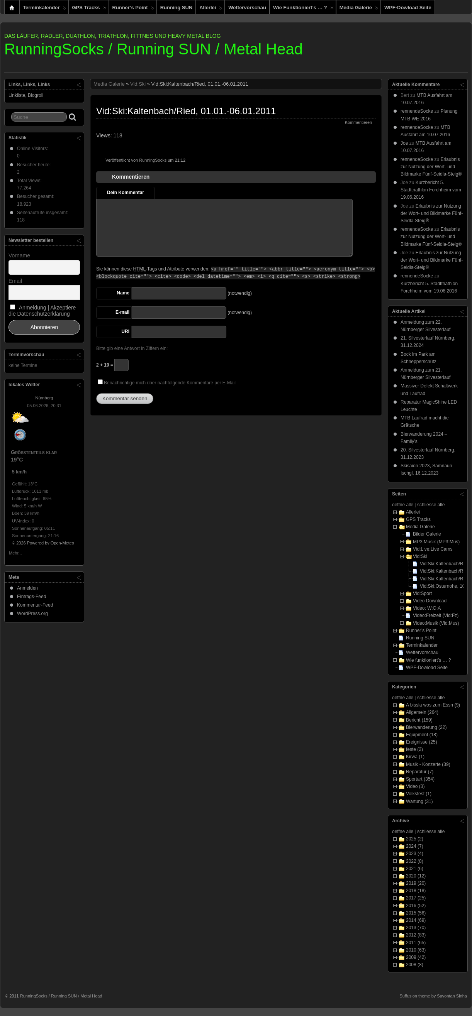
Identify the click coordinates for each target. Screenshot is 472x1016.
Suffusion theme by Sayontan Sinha (433, 996)
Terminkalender (44, 9)
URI (125, 331)
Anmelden (27, 588)
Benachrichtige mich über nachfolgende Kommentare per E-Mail (167, 382)
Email (15, 281)
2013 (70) (416, 927)
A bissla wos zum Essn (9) (433, 705)
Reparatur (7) (419, 771)
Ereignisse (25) (421, 742)
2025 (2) (414, 839)
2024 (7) (414, 846)
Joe (404, 143)
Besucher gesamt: (36, 196)
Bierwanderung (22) (426, 727)
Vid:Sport (422, 593)
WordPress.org (32, 613)
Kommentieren (358, 122)
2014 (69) (416, 920)
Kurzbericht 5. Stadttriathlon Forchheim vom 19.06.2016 (431, 190)
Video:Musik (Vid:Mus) (436, 623)
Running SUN (176, 7)
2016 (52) (416, 905)
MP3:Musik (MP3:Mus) (436, 541)
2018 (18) (416, 890)
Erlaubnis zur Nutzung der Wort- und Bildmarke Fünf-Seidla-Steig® (431, 167)
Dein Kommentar (125, 192)
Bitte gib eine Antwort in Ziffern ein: (132, 348)
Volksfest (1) (418, 793)
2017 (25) (416, 898)
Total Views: (30, 180)
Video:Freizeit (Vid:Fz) (435, 615)
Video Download (430, 601)
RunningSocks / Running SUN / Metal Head (153, 49)
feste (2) (414, 749)
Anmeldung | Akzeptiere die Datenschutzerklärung (42, 310)
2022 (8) (414, 861)
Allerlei (210, 9)
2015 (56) (416, 913)
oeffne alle (402, 504)
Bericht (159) (419, 720)
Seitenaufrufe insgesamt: (43, 212)
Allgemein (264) (422, 712)
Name (123, 293)
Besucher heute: (34, 164)
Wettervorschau (247, 7)
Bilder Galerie (427, 534)
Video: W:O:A (427, 608)
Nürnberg (44, 398)
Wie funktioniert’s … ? (303, 9)
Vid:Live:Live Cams (433, 549)
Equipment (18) (422, 734)
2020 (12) (416, 876)
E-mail (122, 312)
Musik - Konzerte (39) (428, 764)
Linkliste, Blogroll (25, 95)
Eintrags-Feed (31, 596)
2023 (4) (414, 853)
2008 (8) (414, 964)
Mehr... (15, 552)
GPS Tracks (89, 9)
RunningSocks (152, 160)
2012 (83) (416, 935)
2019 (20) (416, 883)
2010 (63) (416, 950)
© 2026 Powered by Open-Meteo (43, 543)
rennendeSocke (417, 111)
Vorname (19, 255)
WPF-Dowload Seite (407, 7)
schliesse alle (431, 504)
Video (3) (415, 786)
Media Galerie (359, 9)
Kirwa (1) (415, 756)
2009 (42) (416, 957)
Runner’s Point (133, 9)
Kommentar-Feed (35, 605)
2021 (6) (414, 868)
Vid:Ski (138, 84)
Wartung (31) (419, 801)
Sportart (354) (420, 779)
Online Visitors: (33, 148)
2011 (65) (416, 942)
